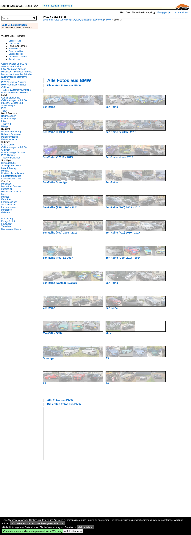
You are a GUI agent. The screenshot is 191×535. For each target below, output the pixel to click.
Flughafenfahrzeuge (11, 176)
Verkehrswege (8, 204)
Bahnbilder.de (15, 41)
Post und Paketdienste (12, 173)
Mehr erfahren (85, 527)
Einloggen (162, 12)
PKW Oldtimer (8, 155)
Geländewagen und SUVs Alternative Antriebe (14, 65)
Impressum (66, 5)
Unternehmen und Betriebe (14, 92)
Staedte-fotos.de (16, 54)
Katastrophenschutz (11, 178)
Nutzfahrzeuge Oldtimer (13, 152)
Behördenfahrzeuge (11, 134)
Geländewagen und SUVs (14, 100)
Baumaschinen (8, 116)
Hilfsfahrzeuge (8, 163)
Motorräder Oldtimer (11, 186)
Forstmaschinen (9, 202)
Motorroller (6, 189)
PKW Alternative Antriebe (13, 82)
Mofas (4, 194)
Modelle (5, 170)
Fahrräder (6, 199)
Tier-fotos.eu (14, 59)
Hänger (5, 126)
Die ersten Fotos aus (64, 85)
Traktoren (6, 124)
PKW (108, 19)
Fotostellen (6, 224)
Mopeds (5, 197)
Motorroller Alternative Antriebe (16, 74)
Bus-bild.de (14, 43)
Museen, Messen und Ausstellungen (12, 104)
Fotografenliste (8, 221)
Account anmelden (178, 12)
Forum (46, 5)
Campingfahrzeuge (10, 97)
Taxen (4, 110)
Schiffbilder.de (15, 48)
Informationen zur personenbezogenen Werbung (37, 523)
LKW (3, 121)
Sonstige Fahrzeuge (11, 165)
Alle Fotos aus (69, 80)
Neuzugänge (7, 218)
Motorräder (6, 183)
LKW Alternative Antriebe (13, 69)
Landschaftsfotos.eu (17, 56)
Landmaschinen (9, 207)
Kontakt (55, 5)
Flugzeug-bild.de (16, 51)
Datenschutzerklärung (11, 229)
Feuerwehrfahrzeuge (11, 131)
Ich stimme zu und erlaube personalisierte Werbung (32, 531)
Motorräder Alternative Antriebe (16, 71)
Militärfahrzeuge (9, 168)
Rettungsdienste (9, 139)
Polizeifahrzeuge (9, 137)
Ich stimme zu (73, 531)
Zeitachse (6, 226)
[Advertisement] (117, 49)
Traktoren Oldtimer (10, 157)
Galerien (5, 212)
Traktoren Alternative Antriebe (16, 90)
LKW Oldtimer (8, 144)
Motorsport (6, 210)
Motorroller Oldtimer (11, 191)
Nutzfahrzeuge (8, 118)
